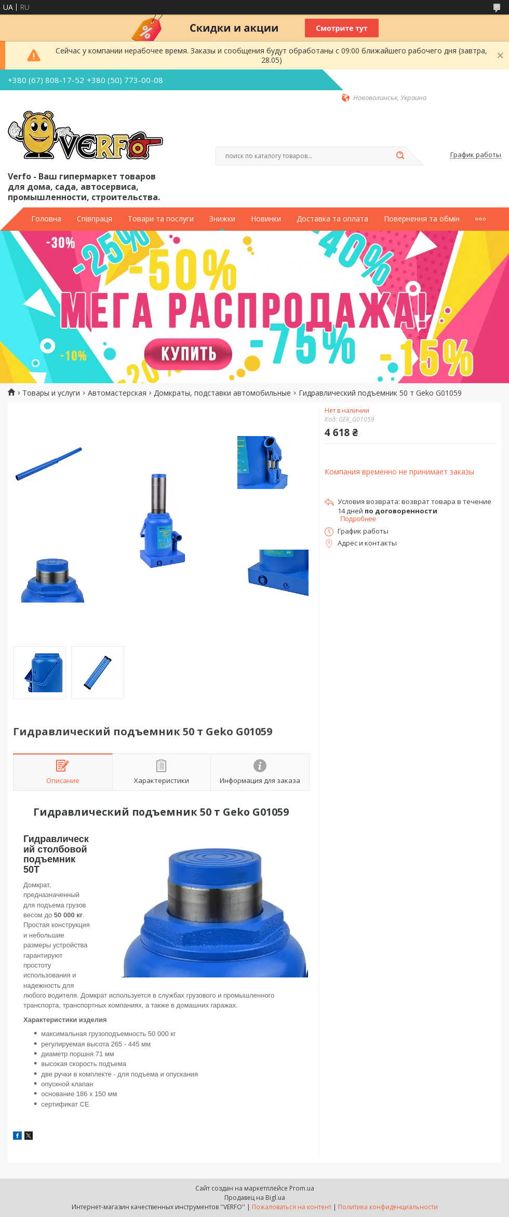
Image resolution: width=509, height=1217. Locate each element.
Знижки (222, 218)
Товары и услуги (51, 393)
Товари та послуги (161, 218)
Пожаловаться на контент (291, 1206)
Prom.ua (301, 1188)
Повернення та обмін (422, 218)
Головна (46, 218)
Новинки (266, 218)
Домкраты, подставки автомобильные (222, 393)
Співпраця (94, 218)
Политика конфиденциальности (388, 1206)
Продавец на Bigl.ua (254, 1197)
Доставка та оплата (332, 218)
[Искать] (400, 156)
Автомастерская (117, 393)
